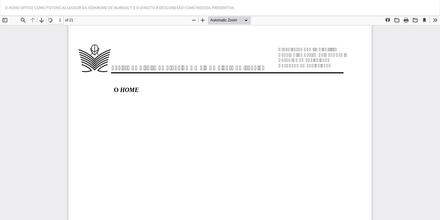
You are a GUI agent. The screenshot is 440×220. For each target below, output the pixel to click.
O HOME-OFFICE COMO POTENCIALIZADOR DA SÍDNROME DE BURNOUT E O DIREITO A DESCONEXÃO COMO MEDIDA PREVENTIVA (119, 7)
